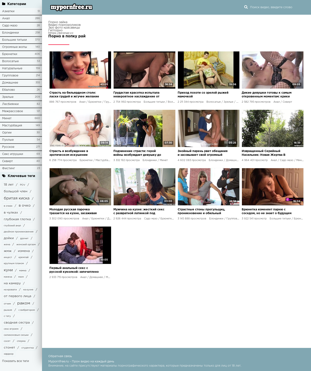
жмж (8, 251)
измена (24, 251)
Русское (8, 147)
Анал (6, 18)
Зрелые (7, 97)
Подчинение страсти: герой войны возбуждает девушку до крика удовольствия (137, 153)
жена (7, 245)
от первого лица (17, 296)
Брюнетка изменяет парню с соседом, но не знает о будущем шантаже (266, 211)
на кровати (10, 290)
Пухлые (8, 140)
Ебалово (8, 90)
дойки (9, 238)
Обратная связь (60, 356)
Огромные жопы (14, 47)
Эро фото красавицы (64, 27)
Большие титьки (14, 40)
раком (23, 303)
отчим (7, 304)
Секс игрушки (12, 154)
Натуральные (12, 68)
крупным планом (14, 263)
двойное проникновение (19, 232)
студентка (27, 348)
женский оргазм (26, 245)
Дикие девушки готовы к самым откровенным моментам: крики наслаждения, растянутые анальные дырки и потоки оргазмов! (266, 95)
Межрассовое (12, 111)
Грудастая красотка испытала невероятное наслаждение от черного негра (136, 95)
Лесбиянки (10, 104)
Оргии (7, 132)
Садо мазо (9, 25)
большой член (16, 191)
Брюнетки (9, 54)
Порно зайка (57, 22)
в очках (8, 206)
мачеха (8, 277)
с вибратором (26, 310)
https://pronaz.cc (60, 33)
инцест (8, 257)
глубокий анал (12, 226)
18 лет (9, 184)
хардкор (8, 354)
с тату (7, 316)
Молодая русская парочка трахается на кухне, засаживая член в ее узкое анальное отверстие (73, 211)
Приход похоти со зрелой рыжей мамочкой (203, 95)
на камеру (12, 283)
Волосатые (10, 61)
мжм (21, 277)
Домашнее (10, 82)
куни (8, 270)
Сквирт (7, 161)
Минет (7, 118)
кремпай (23, 257)
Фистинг (8, 168)
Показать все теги (15, 361)
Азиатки (8, 11)
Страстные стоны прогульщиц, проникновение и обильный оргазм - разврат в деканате (201, 211)
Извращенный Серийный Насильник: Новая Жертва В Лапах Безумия (263, 153)
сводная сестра (17, 322)
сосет (7, 341)
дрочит (24, 238)
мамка (22, 271)
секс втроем (11, 329)
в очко (25, 205)
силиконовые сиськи (16, 335)
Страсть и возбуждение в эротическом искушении (68, 153)
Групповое (10, 75)
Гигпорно (55, 30)
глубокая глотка (17, 219)
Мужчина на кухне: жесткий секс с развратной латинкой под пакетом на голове (138, 211)
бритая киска (17, 198)
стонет (9, 347)
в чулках (11, 212)
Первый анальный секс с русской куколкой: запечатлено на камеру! (74, 270)
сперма (21, 341)
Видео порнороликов (64, 25)
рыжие (8, 310)
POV (22, 185)
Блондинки (10, 32)
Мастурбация (12, 125)
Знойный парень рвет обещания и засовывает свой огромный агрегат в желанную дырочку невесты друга (203, 153)
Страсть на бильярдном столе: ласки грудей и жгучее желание (74, 95)
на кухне (28, 290)
